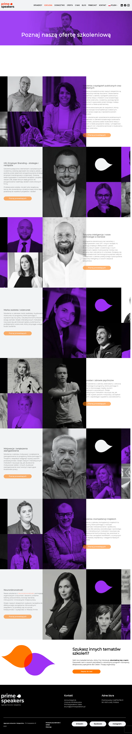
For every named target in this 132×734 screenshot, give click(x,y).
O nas (77, 5)
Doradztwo (59, 5)
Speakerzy (38, 5)
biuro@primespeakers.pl (74, 707)
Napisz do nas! (86, 671)
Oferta (70, 5)
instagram (117, 724)
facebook (98, 724)
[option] (66, 28)
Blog (84, 5)
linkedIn (79, 724)
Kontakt (102, 5)
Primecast (92, 5)
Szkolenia (48, 5)
